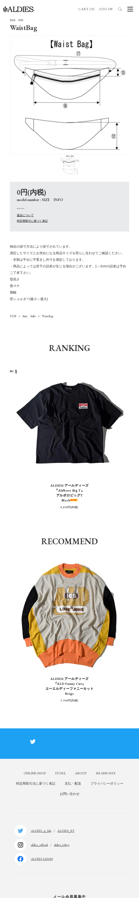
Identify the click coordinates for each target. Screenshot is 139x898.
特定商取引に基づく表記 (32, 221)
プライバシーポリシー (106, 783)
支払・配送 (73, 783)
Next (127, 438)
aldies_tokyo (61, 845)
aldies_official (39, 845)
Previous (11, 438)
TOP (13, 316)
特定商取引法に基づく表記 (35, 783)
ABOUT (81, 773)
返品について (25, 215)
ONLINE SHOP (35, 773)
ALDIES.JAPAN (42, 859)
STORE (60, 773)
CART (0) (86, 9)
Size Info (29, 316)
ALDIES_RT (66, 831)
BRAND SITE (106, 773)
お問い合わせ (69, 794)
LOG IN (106, 9)
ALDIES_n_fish (41, 831)
